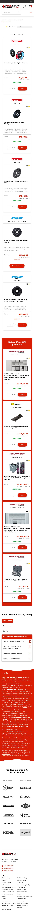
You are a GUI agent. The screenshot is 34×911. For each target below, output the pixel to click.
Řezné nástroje (21, 889)
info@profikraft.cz (8, 868)
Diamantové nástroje (7, 889)
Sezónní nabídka (6, 909)
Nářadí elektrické (22, 891)
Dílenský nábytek (6, 882)
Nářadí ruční (5, 885)
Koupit (22, 88)
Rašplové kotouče (6, 21)
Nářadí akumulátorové (8, 891)
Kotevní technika (6, 901)
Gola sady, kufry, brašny (23, 885)
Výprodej (4, 880)
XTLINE (20, 34)
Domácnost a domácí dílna (24, 896)
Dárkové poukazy (22, 878)
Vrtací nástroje (21, 887)
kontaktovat (6, 754)
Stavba (19, 894)
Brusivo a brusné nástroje (15, 20)
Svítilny (4, 898)
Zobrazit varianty (17, 266)
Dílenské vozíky (21, 880)
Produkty (4, 20)
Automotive (20, 882)
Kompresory (20, 901)
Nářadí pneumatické (7, 894)
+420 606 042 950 (8, 866)
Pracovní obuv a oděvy (8, 905)
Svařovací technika (22, 903)
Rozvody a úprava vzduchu (9, 903)
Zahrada (4, 896)
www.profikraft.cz (8, 870)
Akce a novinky (6, 878)
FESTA (12, 34)
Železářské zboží (21, 898)
